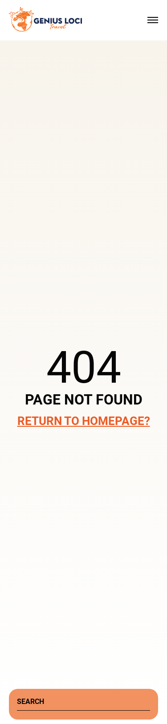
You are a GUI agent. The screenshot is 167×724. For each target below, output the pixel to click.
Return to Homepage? (83, 421)
